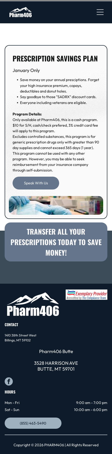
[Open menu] (100, 10)
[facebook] (9, 366)
